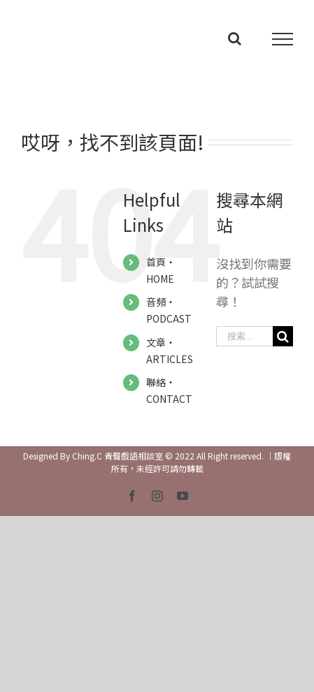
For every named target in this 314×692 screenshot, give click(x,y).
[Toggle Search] (234, 38)
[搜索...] (244, 336)
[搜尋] (283, 336)
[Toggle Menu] (283, 39)
